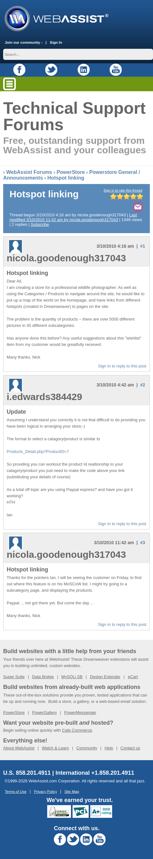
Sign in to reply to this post (122, 366)
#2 (142, 384)
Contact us (130, 748)
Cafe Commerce (77, 730)
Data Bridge (43, 676)
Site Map (71, 791)
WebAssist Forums (29, 172)
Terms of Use (16, 791)
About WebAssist (19, 748)
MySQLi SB (71, 676)
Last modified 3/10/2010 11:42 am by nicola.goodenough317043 (73, 217)
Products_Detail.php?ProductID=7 (38, 451)
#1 (142, 246)
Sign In (56, 42)
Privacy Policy (45, 791)
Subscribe (40, 224)
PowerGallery (44, 712)
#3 (142, 542)
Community (86, 748)
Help (109, 748)
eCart (133, 676)
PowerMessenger (80, 712)
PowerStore (71, 172)
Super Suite (14, 676)
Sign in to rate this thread (123, 190)
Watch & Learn (55, 748)
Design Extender (105, 676)
